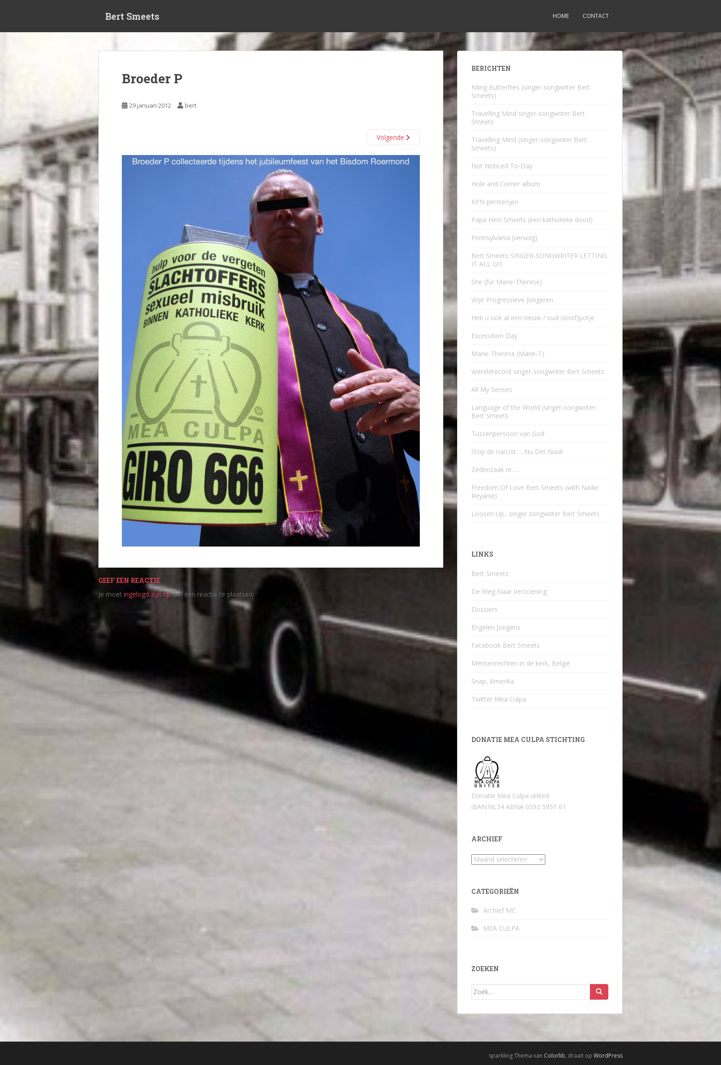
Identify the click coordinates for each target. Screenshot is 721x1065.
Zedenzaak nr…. (494, 469)
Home (561, 16)
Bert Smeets (132, 16)
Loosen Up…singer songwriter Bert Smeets (535, 513)
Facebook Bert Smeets (505, 645)
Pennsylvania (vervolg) (504, 237)
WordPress (608, 1055)
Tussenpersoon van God (507, 433)
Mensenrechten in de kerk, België (520, 663)
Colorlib (554, 1055)
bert (190, 105)
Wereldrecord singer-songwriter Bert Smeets (537, 371)
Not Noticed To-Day (501, 165)
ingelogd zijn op (147, 594)
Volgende (393, 137)
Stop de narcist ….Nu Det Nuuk (517, 451)
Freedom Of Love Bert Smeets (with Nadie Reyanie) (535, 491)
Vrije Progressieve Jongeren (512, 299)
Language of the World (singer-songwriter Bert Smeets (533, 411)
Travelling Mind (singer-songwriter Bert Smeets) (529, 143)
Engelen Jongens (496, 627)
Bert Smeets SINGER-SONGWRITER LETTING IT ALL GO (539, 259)
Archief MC (499, 910)
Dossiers (484, 609)
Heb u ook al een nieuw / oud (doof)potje (533, 317)
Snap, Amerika (492, 681)
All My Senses (491, 389)
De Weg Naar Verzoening (509, 591)
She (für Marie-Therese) (506, 281)
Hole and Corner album (505, 183)
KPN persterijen (494, 201)
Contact (596, 16)
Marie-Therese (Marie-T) (507, 353)
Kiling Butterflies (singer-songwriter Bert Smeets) (530, 91)
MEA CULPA (501, 928)
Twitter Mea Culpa (498, 699)
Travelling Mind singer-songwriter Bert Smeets (528, 117)
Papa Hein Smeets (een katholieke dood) (532, 219)
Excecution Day (494, 335)
